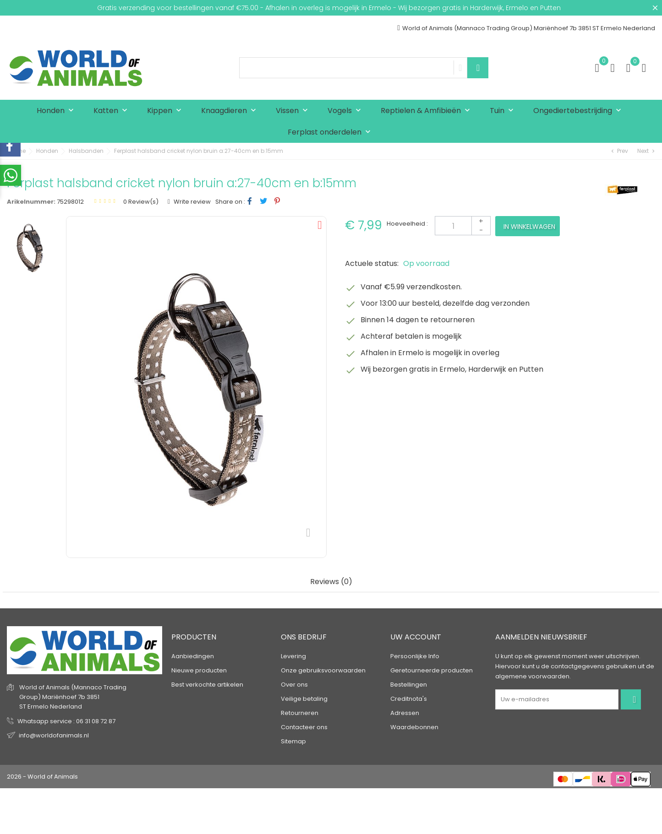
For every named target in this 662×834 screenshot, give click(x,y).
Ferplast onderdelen (331, 132)
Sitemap (293, 741)
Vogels (346, 111)
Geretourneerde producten (431, 670)
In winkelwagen (529, 226)
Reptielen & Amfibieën (427, 111)
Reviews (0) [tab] (331, 582)
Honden (57, 111)
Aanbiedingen (192, 656)
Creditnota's (408, 698)
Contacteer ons (304, 727)
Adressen (404, 713)
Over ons (294, 684)
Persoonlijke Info (414, 656)
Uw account (415, 637)
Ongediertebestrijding (579, 111)
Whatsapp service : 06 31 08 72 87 (66, 721)
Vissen (294, 111)
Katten (112, 111)
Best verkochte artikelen (207, 684)
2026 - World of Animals (42, 776)
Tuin (504, 111)
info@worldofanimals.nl (54, 735)
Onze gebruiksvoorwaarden (323, 670)
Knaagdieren (230, 111)
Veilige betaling (304, 698)
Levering (293, 656)
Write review (191, 201)
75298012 (70, 201)
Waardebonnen (414, 727)
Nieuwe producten (199, 670)
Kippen (166, 111)
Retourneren (299, 713)
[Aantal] (462, 226)
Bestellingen (408, 684)
